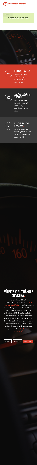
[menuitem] (31, 4)
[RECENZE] (17, 341)
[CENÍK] (8, 341)
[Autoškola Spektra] (15, 4)
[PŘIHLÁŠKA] (28, 341)
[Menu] (31, 4)
